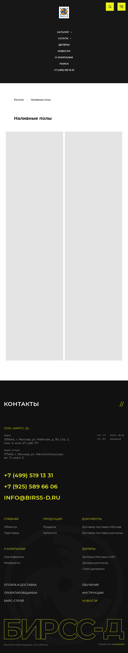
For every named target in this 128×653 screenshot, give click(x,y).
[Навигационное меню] (121, 6)
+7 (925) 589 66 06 (31, 486)
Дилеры (64, 44)
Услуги (63, 38)
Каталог (63, 32)
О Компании (64, 57)
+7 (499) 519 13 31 (28, 475)
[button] (110, 6)
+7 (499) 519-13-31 (64, 70)
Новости (64, 51)
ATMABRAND (118, 644)
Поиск (64, 63)
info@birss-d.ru (32, 497)
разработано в (105, 644)
